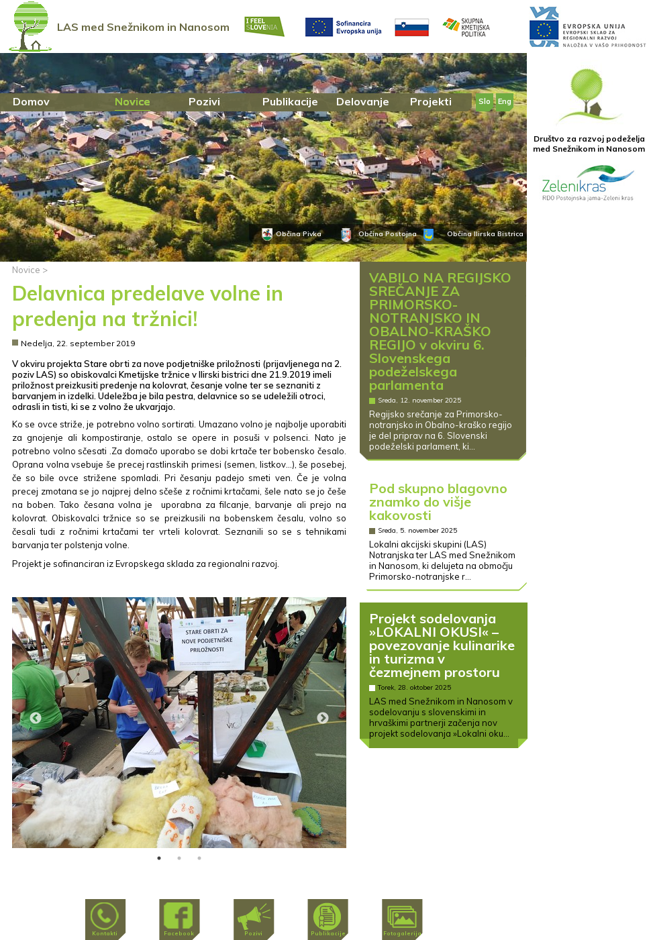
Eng (504, 101)
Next (323, 718)
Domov (31, 101)
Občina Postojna (387, 233)
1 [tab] (159, 858)
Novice (26, 269)
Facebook (179, 933)
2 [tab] (179, 858)
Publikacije (328, 933)
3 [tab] (199, 858)
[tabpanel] (179, 722)
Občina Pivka (298, 233)
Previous (35, 718)
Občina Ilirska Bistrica (485, 233)
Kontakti (104, 933)
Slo (485, 101)
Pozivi (253, 933)
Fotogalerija (402, 933)
